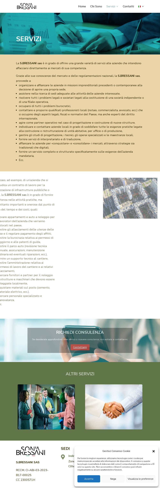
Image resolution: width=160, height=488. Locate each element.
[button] (153, 451)
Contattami (80, 345)
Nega (113, 478)
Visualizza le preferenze (140, 478)
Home (82, 6)
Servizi (110, 6)
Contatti (128, 6)
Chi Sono (96, 6)
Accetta (88, 478)
